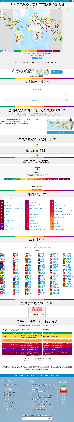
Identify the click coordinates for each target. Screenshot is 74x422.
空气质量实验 (7, 394)
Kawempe (4, 226)
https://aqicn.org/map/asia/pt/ (37, 55)
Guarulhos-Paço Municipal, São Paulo (35, 225)
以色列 (41, 263)
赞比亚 (16, 278)
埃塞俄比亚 (54, 292)
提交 (50, 418)
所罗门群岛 (67, 263)
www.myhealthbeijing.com (50, 361)
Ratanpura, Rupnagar (7, 228)
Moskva (54, 213)
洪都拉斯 (54, 266)
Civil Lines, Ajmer (56, 208)
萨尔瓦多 (41, 283)
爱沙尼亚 (54, 255)
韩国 (2, 286)
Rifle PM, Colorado (6, 205)
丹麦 (2, 258)
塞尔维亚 (41, 272)
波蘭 (2, 291)
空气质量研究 (8, 389)
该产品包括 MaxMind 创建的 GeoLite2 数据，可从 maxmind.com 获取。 (43, 388)
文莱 (15, 258)
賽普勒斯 (54, 253)
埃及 (2, 263)
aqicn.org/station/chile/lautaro (40, 175)
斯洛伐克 (41, 294)
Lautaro (4, 219)
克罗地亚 (54, 261)
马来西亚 (54, 280)
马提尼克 (54, 272)
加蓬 (2, 270)
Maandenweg (5, 216)
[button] (2, 11)
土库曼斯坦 (67, 253)
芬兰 (2, 267)
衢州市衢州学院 (30, 217)
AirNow (50, 325)
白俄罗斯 (41, 286)
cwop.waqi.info (48, 397)
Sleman (53, 202)
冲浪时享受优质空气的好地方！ (39, 409)
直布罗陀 (54, 277)
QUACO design (35, 411)
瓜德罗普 (54, 270)
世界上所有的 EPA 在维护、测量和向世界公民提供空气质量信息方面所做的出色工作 (43, 384)
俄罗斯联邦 (67, 256)
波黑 (15, 264)
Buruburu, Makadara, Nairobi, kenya (35, 208)
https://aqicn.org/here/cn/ (37, 67)
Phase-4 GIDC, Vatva (56, 211)
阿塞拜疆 (41, 292)
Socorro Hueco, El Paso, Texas (8, 207)
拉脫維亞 (54, 264)
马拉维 (28, 270)
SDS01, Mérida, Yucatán (57, 229)
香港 (2, 281)
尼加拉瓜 (54, 283)
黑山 (2, 280)
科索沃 (16, 274)
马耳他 (16, 292)
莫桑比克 (54, 286)
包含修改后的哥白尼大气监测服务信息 (41, 399)
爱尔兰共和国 (68, 277)
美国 (2, 294)
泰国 (15, 260)
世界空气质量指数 (63, 366)
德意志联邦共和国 (68, 286)
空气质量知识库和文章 (9, 392)
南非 (15, 270)
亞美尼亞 (41, 277)
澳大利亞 (41, 278)
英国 (2, 255)
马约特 (16, 277)
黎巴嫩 (28, 278)
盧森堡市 (54, 263)
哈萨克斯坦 (54, 287)
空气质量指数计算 (8, 403)
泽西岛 (28, 280)
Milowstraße (55, 201)
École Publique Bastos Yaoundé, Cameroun (36, 210)
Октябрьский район (56, 219)
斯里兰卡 (54, 258)
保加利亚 (41, 289)
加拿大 (28, 289)
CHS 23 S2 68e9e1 (31, 202)
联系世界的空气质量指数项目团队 (12, 384)
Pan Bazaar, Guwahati (7, 220)
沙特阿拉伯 (67, 261)
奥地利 (41, 256)
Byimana (29, 201)
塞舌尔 (28, 260)
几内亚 (28, 291)
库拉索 (28, 283)
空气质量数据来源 (8, 402)
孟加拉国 (41, 291)
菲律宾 (28, 261)
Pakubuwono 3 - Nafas (32, 214)
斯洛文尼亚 (67, 269)
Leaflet (1, 50)
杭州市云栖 (29, 220)
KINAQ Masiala (30, 228)
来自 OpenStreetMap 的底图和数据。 (41, 407)
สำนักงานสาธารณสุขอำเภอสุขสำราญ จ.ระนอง (11, 208)
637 (3, 213)
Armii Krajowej (5, 222)
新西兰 (28, 253)
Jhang (3, 225)
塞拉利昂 (41, 280)
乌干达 (28, 266)
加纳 (2, 272)
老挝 (2, 283)
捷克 (2, 256)
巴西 (15, 261)
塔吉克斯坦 (67, 267)
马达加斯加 (67, 258)
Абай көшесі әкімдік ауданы (33, 204)
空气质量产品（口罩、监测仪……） (12, 406)
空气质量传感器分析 (9, 395)
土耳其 (28, 267)
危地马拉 (54, 269)
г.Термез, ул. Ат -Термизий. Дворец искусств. (60, 215)
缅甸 (2, 277)
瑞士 (15, 269)
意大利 (41, 258)
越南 (15, 253)
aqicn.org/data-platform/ (37, 189)
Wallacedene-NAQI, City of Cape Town (60, 225)
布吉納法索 (54, 294)
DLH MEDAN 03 (55, 216)
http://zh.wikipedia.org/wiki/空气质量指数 (39, 355)
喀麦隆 (28, 286)
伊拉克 (41, 260)
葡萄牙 (28, 258)
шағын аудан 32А (56, 228)
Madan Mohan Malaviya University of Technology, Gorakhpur (10, 201)
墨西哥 (28, 269)
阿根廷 (41, 261)
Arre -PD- (4, 217)
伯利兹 (28, 294)
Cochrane (4, 223)
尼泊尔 (28, 264)
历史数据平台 (7, 409)
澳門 (2, 275)
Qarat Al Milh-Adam (31, 223)
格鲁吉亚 (54, 281)
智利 (15, 272)
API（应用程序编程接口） (10, 408)
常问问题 (6, 399)
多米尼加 (41, 264)
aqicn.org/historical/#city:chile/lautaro (41, 174)
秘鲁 (2, 292)
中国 (2, 274)
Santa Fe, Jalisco (30, 222)
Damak (3, 229)
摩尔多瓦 (54, 267)
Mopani (28, 219)
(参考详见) (37, 342)
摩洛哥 (16, 286)
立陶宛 (16, 284)
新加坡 (28, 263)
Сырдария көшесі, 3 (56, 220)
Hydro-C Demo (55, 226)
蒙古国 (28, 275)
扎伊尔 (28, 287)
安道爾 (28, 277)
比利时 (28, 292)
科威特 (16, 275)
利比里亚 (54, 260)
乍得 (15, 266)
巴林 (15, 256)
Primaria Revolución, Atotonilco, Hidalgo (61, 210)
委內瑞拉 (41, 275)
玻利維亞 (41, 287)
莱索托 (16, 283)
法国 (2, 269)
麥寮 (53, 207)
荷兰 (2, 266)
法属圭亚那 (67, 255)
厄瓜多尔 (41, 284)
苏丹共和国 (67, 264)
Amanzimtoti (30, 205)
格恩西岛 (54, 274)
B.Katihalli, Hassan (6, 204)
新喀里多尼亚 (68, 275)
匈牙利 (28, 281)
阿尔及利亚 (67, 270)
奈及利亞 (54, 284)
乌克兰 (28, 274)
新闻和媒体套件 (8, 386)
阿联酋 (16, 281)
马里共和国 (67, 272)
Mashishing (4, 210)
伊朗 (2, 287)
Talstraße (29, 213)
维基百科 (43, 358)
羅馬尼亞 (41, 270)
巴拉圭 (28, 256)
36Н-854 (4, 214)
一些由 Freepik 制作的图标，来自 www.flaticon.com (39, 401)
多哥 (15, 263)
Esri (5, 51)
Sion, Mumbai (5, 202)
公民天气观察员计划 (36, 397)
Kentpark (29, 211)
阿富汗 (41, 255)
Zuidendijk (4, 211)
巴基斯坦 (41, 266)
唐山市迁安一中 (55, 222)
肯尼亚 (16, 287)
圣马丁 (16, 294)
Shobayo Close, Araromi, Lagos (34, 216)
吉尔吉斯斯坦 (68, 280)
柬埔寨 (16, 280)
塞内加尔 (41, 281)
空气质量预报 (7, 405)
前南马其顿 (67, 260)
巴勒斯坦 (41, 269)
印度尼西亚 (54, 291)
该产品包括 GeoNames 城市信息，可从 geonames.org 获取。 (40, 392)
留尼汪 (28, 272)
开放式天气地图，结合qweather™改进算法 (42, 395)
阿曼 (2, 261)
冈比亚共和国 (68, 278)
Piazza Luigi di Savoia (57, 217)
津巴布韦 (54, 278)
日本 (2, 260)
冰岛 (2, 289)
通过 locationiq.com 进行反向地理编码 (41, 404)
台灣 (15, 255)
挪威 (2, 264)
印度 (2, 284)
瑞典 (15, 267)
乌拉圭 (16, 289)
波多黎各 (41, 267)
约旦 (2, 253)
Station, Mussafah (31, 207)
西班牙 (41, 253)
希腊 (2, 278)
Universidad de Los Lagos (57, 205)
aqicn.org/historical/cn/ (36, 188)
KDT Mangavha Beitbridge (58, 204)
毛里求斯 (54, 275)
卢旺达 (16, 291)
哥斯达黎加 (67, 266)
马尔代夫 (54, 256)
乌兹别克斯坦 (68, 274)
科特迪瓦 (41, 274)
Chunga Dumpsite (31, 226)
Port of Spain (55, 223)
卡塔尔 (28, 255)
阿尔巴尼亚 (54, 289)
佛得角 (28, 284)
